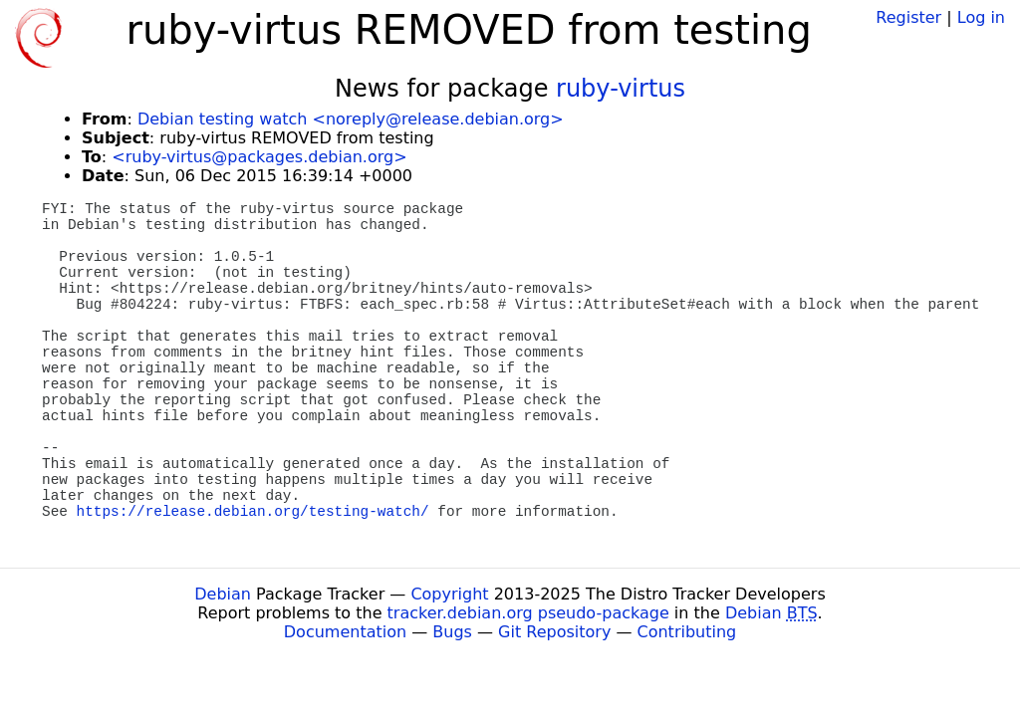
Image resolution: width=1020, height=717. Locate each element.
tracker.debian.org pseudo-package (528, 612)
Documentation (345, 631)
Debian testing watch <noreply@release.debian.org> (350, 119)
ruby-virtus (620, 89)
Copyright (449, 594)
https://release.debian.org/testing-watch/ (253, 512)
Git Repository (554, 631)
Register (908, 17)
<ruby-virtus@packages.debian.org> (259, 156)
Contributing (687, 631)
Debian (222, 594)
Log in (981, 17)
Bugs (452, 631)
